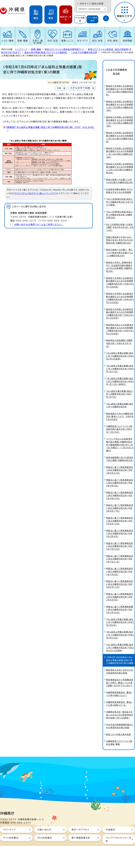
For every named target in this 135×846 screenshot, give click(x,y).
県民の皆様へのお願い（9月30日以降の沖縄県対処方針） (120, 172)
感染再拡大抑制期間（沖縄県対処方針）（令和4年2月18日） (119, 334)
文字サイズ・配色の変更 (92, 4)
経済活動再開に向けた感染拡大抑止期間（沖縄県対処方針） (120, 450)
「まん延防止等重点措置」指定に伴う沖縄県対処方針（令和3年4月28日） (120, 626)
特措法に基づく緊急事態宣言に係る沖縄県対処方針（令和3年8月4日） (119, 525)
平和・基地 (112, 41)
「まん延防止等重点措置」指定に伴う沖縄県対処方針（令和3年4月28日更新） (120, 639)
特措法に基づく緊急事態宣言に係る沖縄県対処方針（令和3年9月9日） (119, 474)
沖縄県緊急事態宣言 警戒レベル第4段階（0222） (119, 685)
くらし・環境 (8, 41)
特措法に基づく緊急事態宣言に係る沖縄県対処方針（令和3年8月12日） (119, 512)
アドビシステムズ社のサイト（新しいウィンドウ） (34, 193)
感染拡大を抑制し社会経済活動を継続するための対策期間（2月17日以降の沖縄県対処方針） (119, 97)
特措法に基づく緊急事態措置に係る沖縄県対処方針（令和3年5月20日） (119, 601)
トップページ (21, 49)
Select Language (89, 9)
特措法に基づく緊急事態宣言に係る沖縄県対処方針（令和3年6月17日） (119, 575)
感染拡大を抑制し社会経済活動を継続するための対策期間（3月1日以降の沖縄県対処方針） (119, 81)
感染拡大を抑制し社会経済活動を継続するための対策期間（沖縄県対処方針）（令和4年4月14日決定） (120, 304)
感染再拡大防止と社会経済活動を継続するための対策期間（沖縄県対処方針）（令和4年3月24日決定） (120, 320)
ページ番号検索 (92, 19)
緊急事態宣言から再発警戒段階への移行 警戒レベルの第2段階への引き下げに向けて (119, 674)
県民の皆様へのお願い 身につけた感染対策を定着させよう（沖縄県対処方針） (119, 244)
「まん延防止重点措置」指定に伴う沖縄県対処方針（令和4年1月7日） (119, 385)
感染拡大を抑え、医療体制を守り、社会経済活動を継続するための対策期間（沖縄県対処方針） (119, 258)
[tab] (80, 19)
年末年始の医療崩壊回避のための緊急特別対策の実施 (119, 717)
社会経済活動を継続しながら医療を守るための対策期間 (119, 181)
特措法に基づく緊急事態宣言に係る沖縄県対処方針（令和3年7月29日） (119, 537)
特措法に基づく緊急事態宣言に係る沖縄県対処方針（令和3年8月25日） (119, 487)
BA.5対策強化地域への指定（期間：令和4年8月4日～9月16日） (120, 218)
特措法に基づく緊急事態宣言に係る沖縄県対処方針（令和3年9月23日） (119, 461)
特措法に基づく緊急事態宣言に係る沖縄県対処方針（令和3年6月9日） (119, 588)
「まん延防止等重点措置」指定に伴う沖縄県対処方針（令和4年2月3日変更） (120, 347)
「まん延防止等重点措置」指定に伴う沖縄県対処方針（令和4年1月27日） (120, 360)
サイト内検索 (80, 19)
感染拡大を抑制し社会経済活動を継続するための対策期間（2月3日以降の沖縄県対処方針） (120, 128)
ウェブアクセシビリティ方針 (118, 830)
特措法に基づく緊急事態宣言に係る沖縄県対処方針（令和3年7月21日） (119, 550)
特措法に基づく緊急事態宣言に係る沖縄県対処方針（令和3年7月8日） (119, 563)
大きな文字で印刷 (80, 88)
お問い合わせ (44, 821)
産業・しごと (67, 41)
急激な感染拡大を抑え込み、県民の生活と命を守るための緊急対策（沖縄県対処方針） (119, 231)
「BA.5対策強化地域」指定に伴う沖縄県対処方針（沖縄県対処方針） (119, 206)
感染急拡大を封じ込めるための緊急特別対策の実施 (119, 662)
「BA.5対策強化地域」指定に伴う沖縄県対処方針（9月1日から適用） (119, 193)
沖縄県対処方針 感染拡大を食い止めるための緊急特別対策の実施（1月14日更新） (119, 706)
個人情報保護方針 (81, 829)
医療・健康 (22, 41)
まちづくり (82, 41)
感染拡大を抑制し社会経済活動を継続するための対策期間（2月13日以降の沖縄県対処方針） (119, 112)
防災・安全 (97, 41)
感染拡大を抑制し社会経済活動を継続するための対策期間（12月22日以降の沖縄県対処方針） (119, 159)
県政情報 (127, 41)
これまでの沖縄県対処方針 (84, 52)
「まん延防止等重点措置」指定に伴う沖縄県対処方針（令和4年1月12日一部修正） (120, 372)
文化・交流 (52, 41)
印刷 (59, 88)
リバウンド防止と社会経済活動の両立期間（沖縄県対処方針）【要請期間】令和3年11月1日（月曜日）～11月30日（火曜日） (120, 436)
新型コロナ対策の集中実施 (118, 726)
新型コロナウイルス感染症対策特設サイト (65, 49)
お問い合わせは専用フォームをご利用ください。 (38, 224)
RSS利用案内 (44, 829)
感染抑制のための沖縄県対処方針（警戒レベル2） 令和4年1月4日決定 (120, 408)
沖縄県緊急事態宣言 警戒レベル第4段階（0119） (119, 694)
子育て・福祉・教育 (37, 42)
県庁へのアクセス (80, 821)
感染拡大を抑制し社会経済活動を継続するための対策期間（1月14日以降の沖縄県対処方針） (119, 143)
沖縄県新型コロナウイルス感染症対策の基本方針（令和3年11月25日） (119, 420)
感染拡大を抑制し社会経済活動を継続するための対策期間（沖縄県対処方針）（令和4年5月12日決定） (120, 273)
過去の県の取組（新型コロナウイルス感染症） (46, 52)
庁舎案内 (110, 821)
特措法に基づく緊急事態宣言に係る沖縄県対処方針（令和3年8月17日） (119, 499)
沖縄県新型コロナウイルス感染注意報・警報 (119, 733)
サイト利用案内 (10, 829)
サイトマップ (9, 821)
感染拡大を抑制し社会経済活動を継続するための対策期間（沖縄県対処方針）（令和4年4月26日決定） (120, 289)
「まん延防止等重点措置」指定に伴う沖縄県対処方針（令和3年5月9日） (120, 613)
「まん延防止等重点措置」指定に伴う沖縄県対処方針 (119, 396)
